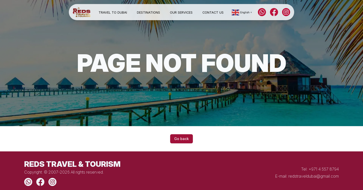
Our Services (181, 12)
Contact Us (213, 12)
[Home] (81, 12)
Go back (181, 139)
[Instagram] (286, 12)
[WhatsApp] (262, 12)
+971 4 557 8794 (324, 169)
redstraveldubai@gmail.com (313, 176)
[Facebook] (274, 12)
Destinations (148, 12)
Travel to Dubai (113, 12)
